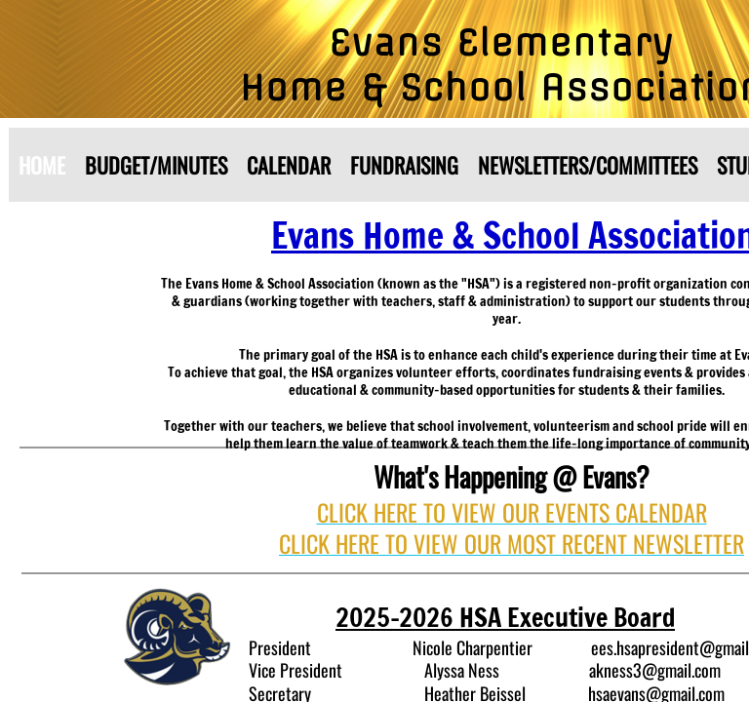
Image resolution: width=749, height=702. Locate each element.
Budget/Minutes (156, 164)
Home (42, 164)
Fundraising (404, 164)
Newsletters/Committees (587, 164)
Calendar (289, 164)
